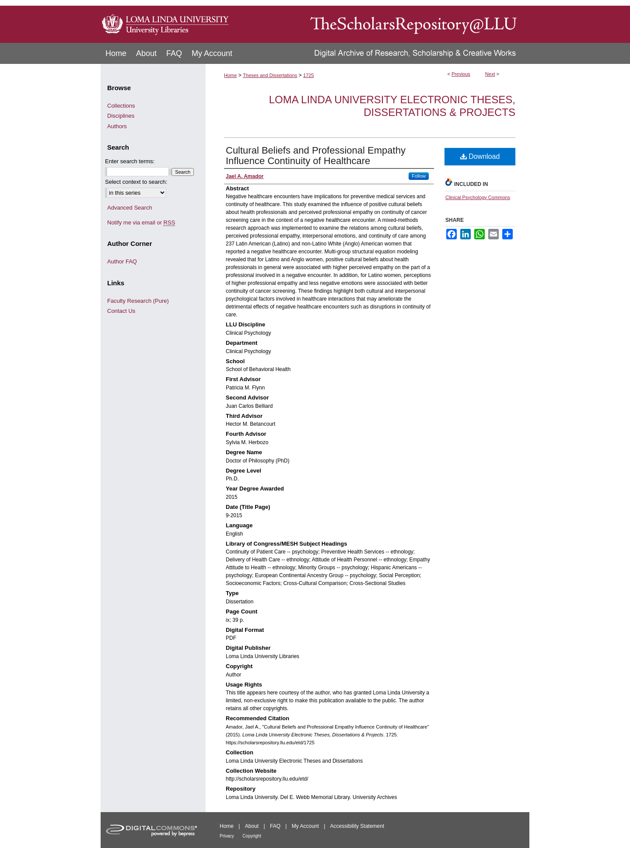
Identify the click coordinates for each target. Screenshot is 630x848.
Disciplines (120, 115)
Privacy (227, 836)
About (252, 826)
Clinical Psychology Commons (477, 197)
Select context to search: (136, 182)
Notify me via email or (141, 222)
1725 (308, 75)
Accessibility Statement (357, 826)
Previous (461, 74)
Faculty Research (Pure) (138, 301)
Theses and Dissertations (270, 75)
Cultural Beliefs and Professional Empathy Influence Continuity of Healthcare (316, 155)
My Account (305, 826)
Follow (419, 176)
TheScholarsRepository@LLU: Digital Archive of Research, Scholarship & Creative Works (380, 21)
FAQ (275, 826)
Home (230, 75)
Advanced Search (129, 207)
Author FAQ (122, 261)
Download (480, 156)
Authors (117, 126)
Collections (121, 105)
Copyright (251, 836)
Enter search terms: (129, 161)
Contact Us (121, 311)
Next (490, 74)
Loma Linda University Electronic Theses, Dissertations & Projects (392, 106)
